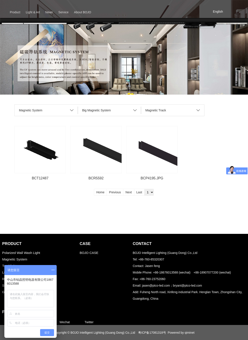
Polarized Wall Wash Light (21, 253)
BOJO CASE (89, 253)
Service (63, 12)
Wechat (64, 322)
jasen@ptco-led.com (156, 285)
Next (129, 192)
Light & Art (33, 12)
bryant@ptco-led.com (187, 285)
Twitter (89, 322)
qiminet (189, 332)
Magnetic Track (155, 110)
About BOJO (82, 12)
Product (15, 12)
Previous (115, 192)
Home (100, 192)
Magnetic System (30, 110)
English (218, 11)
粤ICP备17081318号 (152, 332)
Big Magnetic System (96, 110)
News (49, 12)
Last (139, 192)
